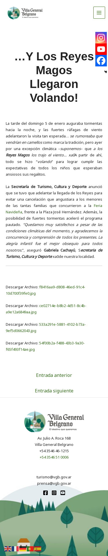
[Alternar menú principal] (99, 13)
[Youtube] (101, 49)
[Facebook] (101, 60)
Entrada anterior (54, 375)
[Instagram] (101, 37)
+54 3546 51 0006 (54, 457)
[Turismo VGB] (25, 13)
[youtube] (62, 492)
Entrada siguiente (54, 391)
